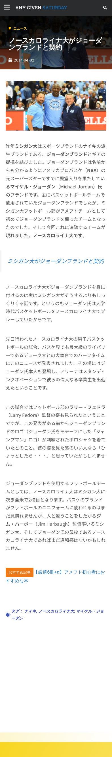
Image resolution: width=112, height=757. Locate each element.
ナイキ (30, 611)
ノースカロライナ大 (56, 611)
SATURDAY (41, 7)
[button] (105, 7)
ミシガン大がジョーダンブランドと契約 (55, 261)
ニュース (20, 28)
